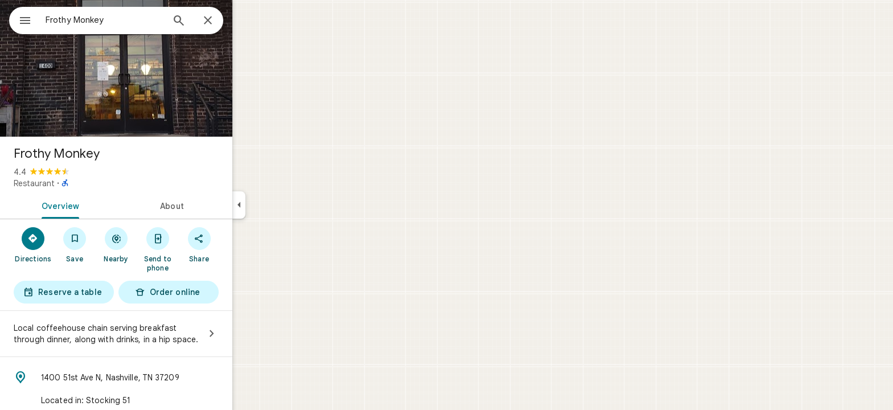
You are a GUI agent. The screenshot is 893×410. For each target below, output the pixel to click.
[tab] (99, 205)
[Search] (220, 21)
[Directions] (74, 244)
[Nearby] (157, 244)
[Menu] (20, 19)
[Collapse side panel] (279, 205)
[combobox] (134, 20)
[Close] (249, 21)
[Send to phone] (198, 249)
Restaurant (75, 183)
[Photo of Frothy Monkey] (157, 68)
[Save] (116, 244)
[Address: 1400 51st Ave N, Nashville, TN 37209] (157, 377)
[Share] (240, 244)
